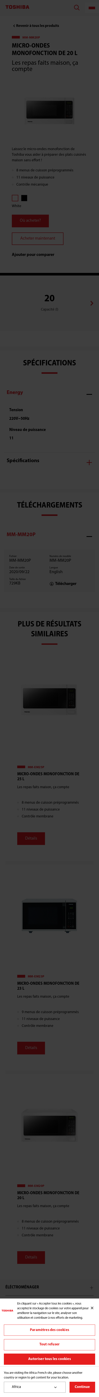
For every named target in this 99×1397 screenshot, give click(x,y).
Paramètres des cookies (49, 1330)
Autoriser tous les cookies (49, 1359)
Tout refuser (49, 1344)
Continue (82, 1387)
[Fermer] (92, 1308)
